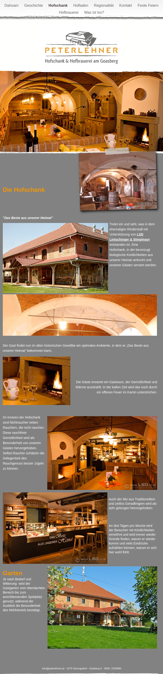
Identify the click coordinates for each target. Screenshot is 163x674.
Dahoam (12, 5)
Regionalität (104, 5)
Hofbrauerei (69, 12)
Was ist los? (94, 12)
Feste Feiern (148, 5)
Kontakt (126, 5)
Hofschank (59, 5)
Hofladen (81, 5)
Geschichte (34, 5)
